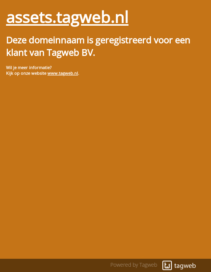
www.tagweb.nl (62, 73)
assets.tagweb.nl (67, 17)
